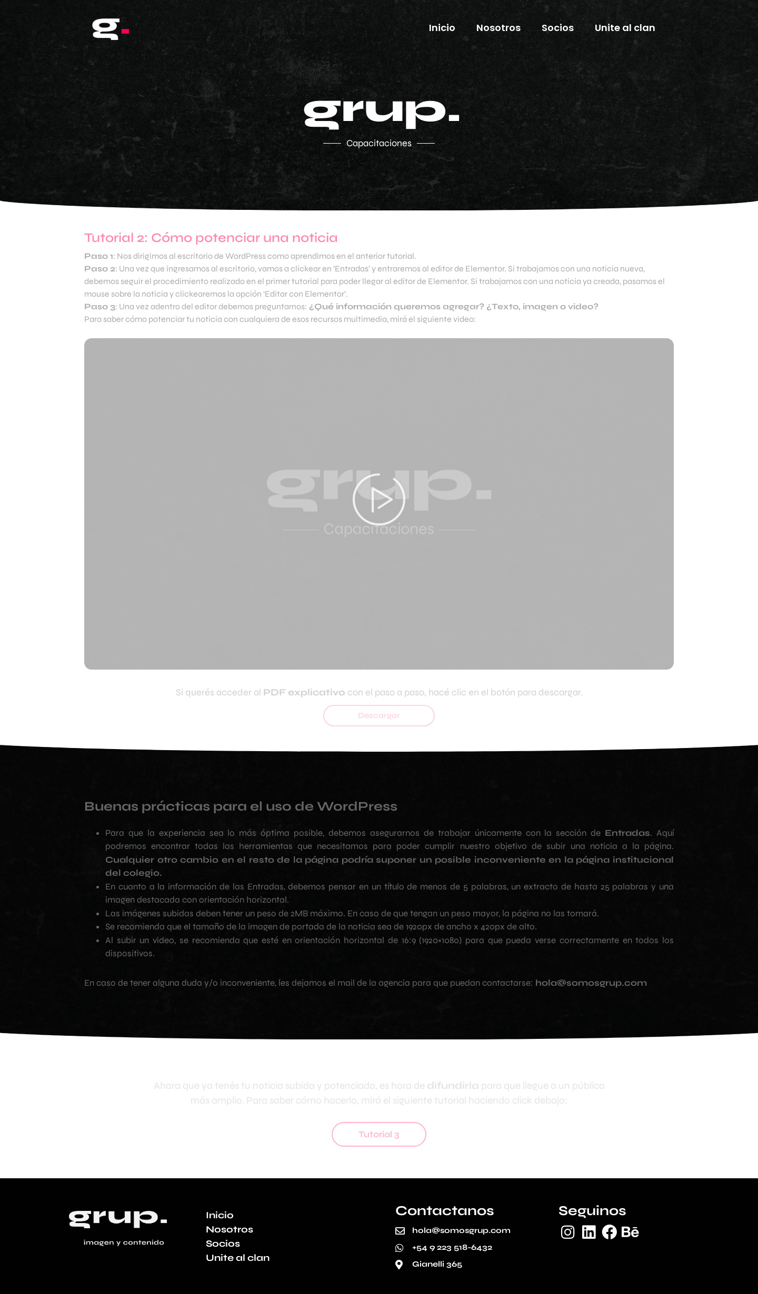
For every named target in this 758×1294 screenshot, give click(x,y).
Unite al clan (625, 27)
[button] (379, 503)
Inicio (442, 27)
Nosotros (498, 27)
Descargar (379, 715)
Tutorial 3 (379, 1134)
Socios (558, 27)
